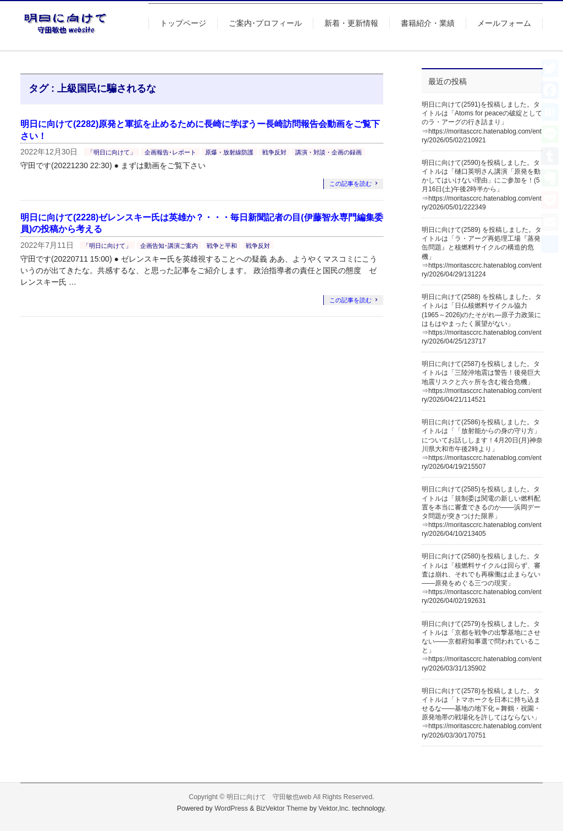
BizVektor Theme (282, 808)
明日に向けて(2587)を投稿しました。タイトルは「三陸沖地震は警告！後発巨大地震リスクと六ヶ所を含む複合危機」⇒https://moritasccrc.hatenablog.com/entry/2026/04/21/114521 (482, 381)
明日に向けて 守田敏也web (269, 797)
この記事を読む (350, 183)
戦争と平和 (222, 245)
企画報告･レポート (170, 152)
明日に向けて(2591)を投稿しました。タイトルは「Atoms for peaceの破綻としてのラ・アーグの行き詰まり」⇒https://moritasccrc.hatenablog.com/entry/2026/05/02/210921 (482, 122)
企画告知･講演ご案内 (169, 245)
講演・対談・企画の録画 (328, 152)
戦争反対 (274, 152)
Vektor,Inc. (334, 808)
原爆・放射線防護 (229, 152)
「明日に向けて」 (111, 152)
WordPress (231, 808)
